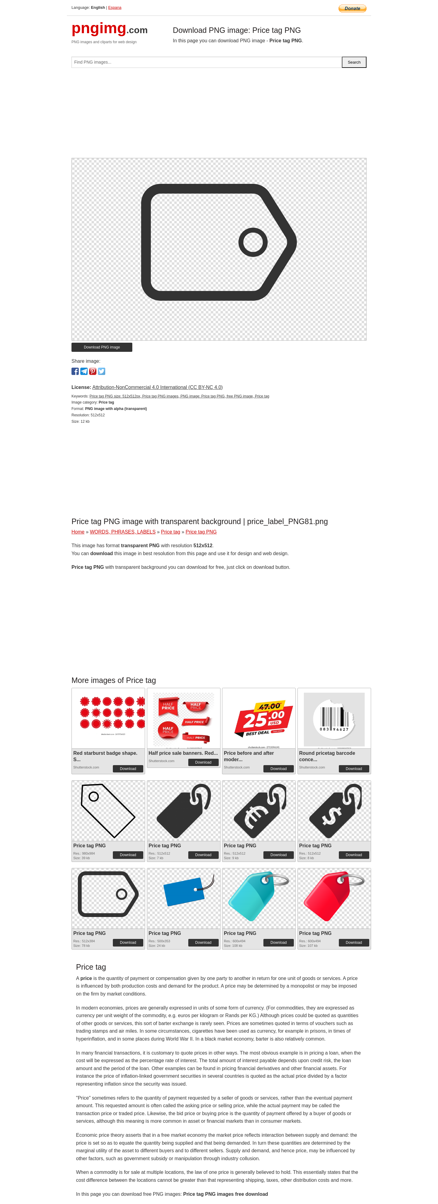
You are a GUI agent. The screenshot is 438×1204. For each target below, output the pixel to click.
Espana (114, 7)
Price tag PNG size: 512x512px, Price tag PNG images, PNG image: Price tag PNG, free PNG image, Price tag (179, 396)
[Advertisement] (219, 115)
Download (128, 769)
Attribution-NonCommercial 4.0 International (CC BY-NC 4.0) (157, 387)
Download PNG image (102, 347)
